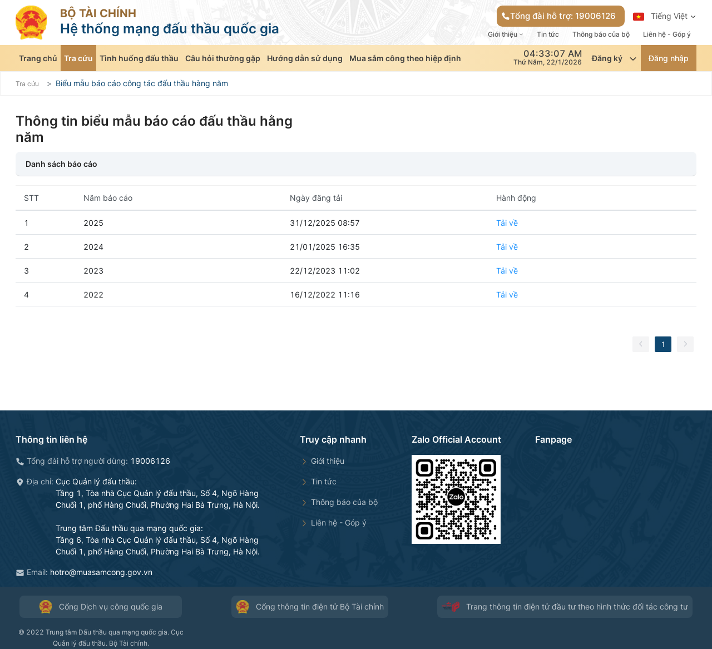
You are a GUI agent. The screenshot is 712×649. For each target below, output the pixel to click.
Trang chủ (38, 58)
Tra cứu (78, 58)
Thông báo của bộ (601, 34)
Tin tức (548, 34)
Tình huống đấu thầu (139, 58)
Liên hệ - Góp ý (667, 34)
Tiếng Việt (664, 16)
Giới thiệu (505, 34)
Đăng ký (614, 58)
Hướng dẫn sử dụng (305, 58)
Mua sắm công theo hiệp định (405, 58)
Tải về (507, 222)
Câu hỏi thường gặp (222, 58)
